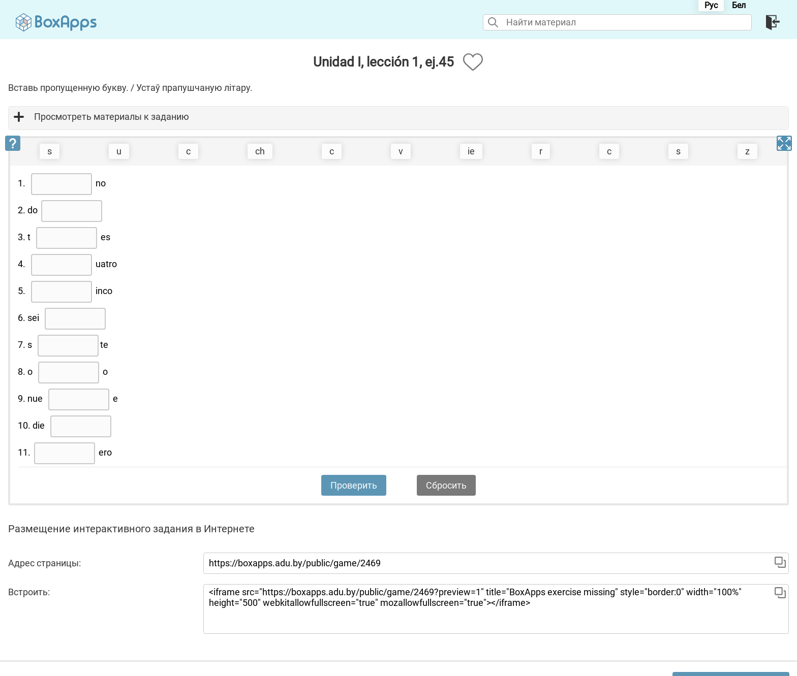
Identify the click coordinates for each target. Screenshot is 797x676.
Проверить (353, 485)
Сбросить (446, 485)
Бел (739, 5)
